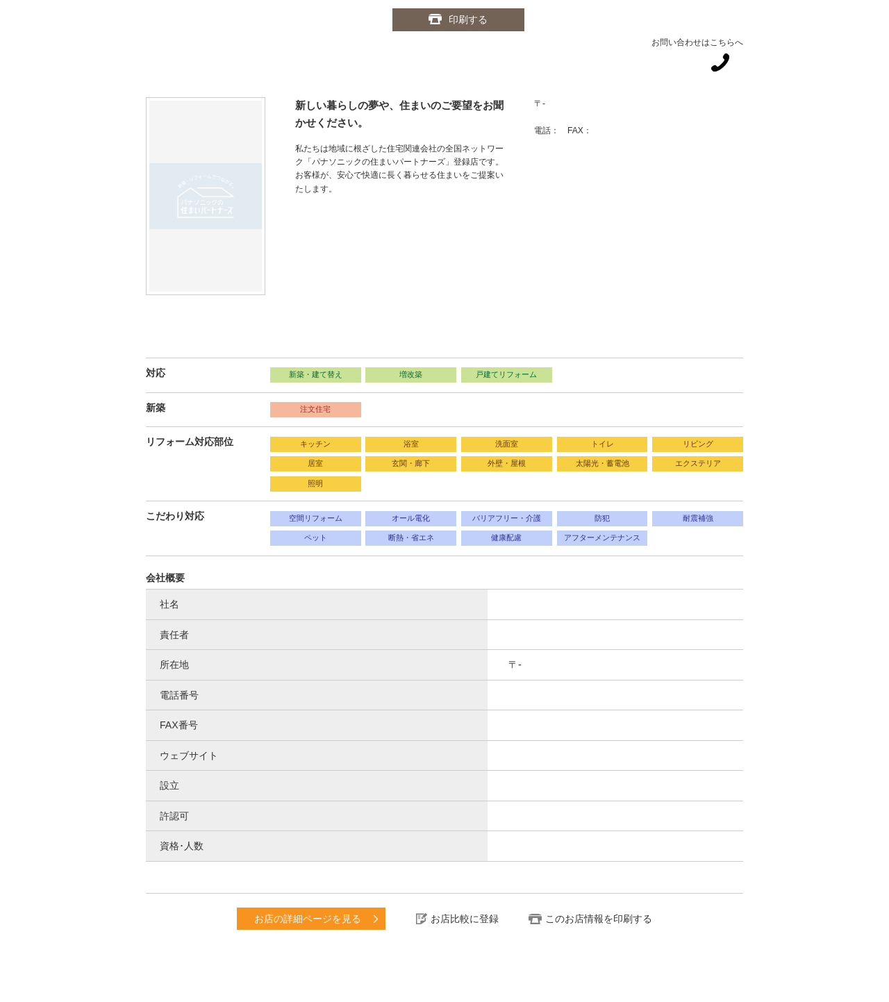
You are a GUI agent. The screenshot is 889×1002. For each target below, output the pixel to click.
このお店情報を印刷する (598, 918)
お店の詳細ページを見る (307, 918)
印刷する (468, 19)
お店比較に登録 (465, 918)
